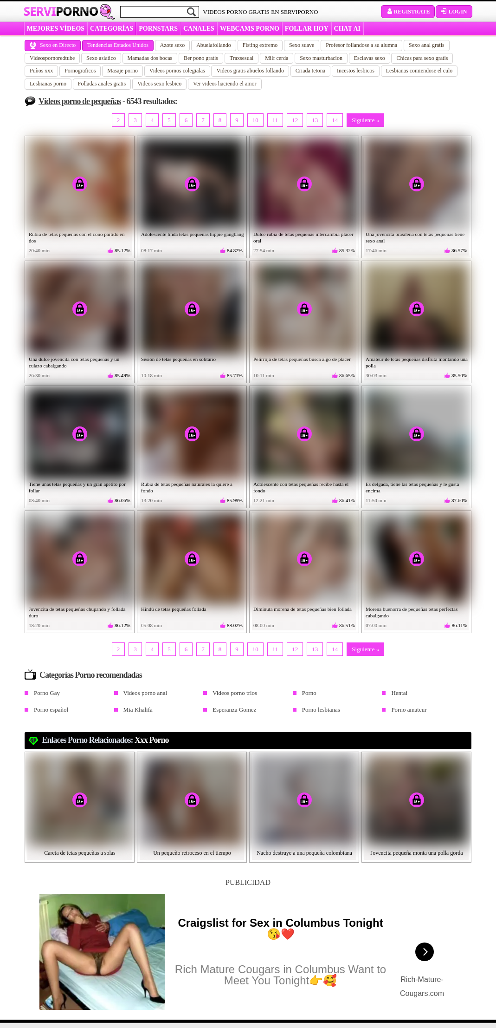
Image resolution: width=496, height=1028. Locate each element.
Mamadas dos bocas (150, 58)
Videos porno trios (235, 692)
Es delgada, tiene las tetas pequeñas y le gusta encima (412, 487)
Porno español (51, 709)
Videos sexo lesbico (159, 83)
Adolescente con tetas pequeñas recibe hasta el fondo (300, 487)
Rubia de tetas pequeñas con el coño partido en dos (77, 237)
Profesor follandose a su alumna (361, 45)
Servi (61, 11)
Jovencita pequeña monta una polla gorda (417, 853)
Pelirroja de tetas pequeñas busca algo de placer (302, 359)
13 (315, 120)
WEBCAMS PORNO (249, 28)
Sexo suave (301, 45)
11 (275, 120)
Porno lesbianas (321, 709)
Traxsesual (242, 58)
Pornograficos (80, 70)
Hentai (399, 692)
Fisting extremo (260, 45)
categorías (111, 28)
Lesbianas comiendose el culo (419, 70)
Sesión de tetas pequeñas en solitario (178, 359)
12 (295, 120)
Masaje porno (122, 70)
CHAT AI (347, 28)
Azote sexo (172, 45)
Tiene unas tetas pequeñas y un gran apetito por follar (77, 487)
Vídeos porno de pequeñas (80, 101)
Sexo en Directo (53, 45)
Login (454, 11)
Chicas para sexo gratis (422, 58)
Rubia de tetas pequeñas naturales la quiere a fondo (186, 487)
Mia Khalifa (138, 709)
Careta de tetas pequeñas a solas (80, 853)
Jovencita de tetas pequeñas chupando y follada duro (77, 612)
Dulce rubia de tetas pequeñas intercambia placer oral (303, 237)
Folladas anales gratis (102, 83)
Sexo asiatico (101, 58)
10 (255, 120)
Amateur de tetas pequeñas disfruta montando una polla (417, 362)
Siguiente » (365, 120)
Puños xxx (41, 70)
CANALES (198, 28)
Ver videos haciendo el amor (225, 83)
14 (335, 120)
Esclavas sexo (369, 58)
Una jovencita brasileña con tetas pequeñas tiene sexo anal (415, 237)
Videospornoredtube (52, 58)
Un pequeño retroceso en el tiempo (192, 853)
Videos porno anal (145, 692)
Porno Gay (47, 692)
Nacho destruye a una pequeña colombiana (304, 853)
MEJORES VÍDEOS (56, 28)
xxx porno (152, 740)
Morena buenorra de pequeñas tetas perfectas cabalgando (411, 612)
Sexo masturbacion (321, 58)
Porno (309, 692)
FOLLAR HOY (307, 28)
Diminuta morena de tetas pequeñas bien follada (302, 609)
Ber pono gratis (201, 58)
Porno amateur (408, 709)
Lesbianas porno (48, 83)
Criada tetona (310, 70)
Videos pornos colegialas (177, 70)
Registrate (408, 11)
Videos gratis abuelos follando (250, 70)
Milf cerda (276, 58)
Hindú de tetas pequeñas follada (173, 609)
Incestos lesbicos (355, 70)
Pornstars (158, 28)
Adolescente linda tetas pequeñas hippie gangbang (192, 234)
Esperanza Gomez (234, 709)
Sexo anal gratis (426, 45)
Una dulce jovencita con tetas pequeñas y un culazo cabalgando (74, 362)
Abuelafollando (213, 45)
